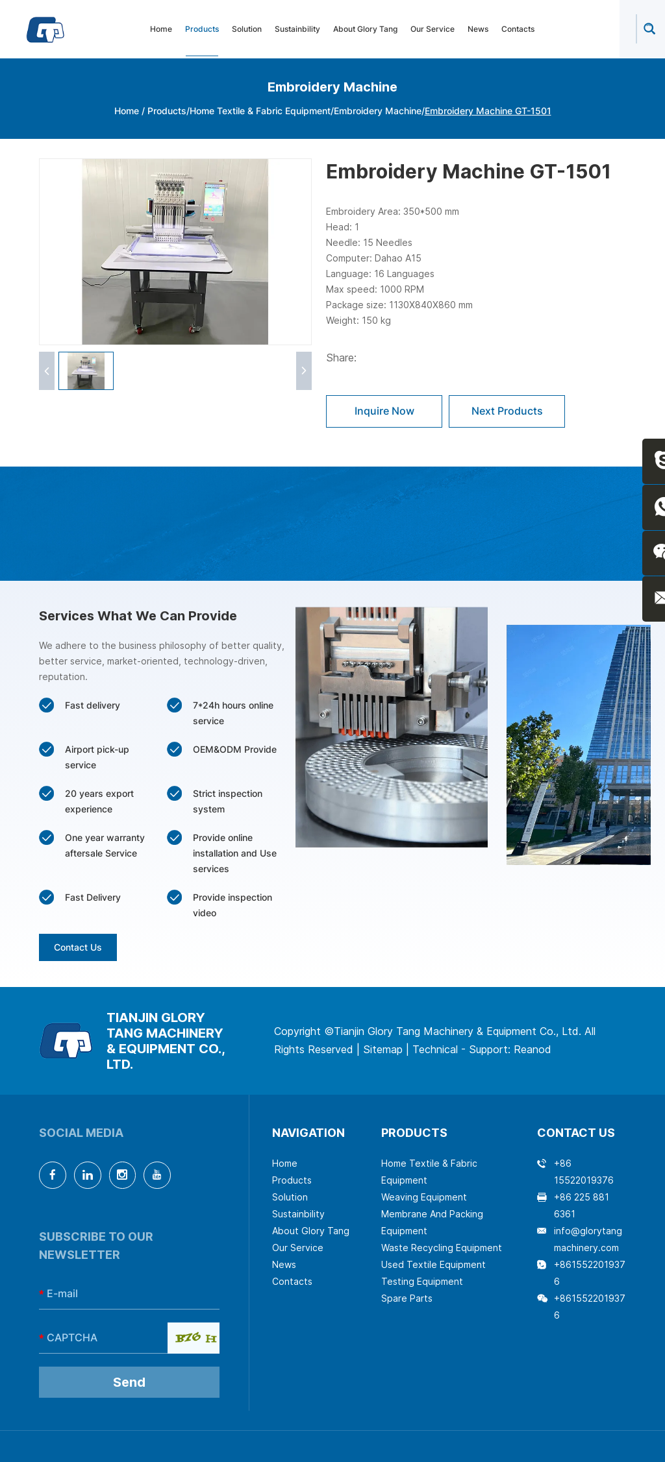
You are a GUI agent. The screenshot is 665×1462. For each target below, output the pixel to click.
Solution (247, 29)
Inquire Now (384, 411)
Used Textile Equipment (433, 1264)
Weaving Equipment (424, 1196)
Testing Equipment (422, 1281)
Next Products (508, 411)
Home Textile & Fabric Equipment (260, 110)
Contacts (517, 29)
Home (161, 29)
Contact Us (78, 947)
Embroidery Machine (377, 110)
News (478, 29)
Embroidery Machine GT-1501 (488, 110)
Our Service (432, 29)
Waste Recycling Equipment (441, 1247)
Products (202, 29)
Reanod (532, 1049)
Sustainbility (297, 29)
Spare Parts (407, 1298)
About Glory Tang (365, 29)
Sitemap (383, 1049)
